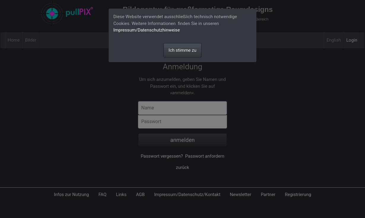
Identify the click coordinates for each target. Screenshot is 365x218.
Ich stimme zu (182, 50)
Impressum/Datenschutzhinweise (146, 30)
